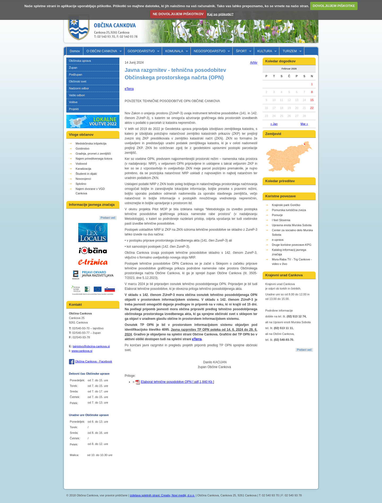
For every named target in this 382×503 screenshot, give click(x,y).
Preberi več (108, 217)
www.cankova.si (82, 350)
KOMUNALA (175, 51)
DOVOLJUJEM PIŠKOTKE (334, 6)
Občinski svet (77, 81)
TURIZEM (290, 51)
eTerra (129, 89)
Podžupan (75, 74)
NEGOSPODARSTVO (210, 51)
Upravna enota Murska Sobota (291, 225)
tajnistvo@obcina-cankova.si (91, 346)
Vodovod (81, 163)
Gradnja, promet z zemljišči (93, 153)
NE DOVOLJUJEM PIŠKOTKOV (178, 14)
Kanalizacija (83, 168)
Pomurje (277, 215)
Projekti (74, 109)
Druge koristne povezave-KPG (291, 244)
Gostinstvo (82, 148)
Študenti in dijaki (86, 173)
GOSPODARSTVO (141, 51)
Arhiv (253, 62)
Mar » (304, 123)
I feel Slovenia (281, 220)
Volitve (73, 102)
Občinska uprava (80, 60)
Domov (75, 51)
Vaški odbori (77, 95)
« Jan (273, 123)
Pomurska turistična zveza (289, 210)
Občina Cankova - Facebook (93, 361)
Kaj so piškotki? (220, 14)
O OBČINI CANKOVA (102, 51)
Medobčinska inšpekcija (91, 143)
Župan (73, 67)
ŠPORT (242, 51)
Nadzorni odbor (79, 88)
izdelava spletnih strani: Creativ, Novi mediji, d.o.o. (162, 495)
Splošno (81, 183)
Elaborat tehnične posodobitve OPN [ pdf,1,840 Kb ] (177, 382)
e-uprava (277, 239)
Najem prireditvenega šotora (94, 158)
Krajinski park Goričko (286, 205)
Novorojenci (83, 178)
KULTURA (265, 51)
